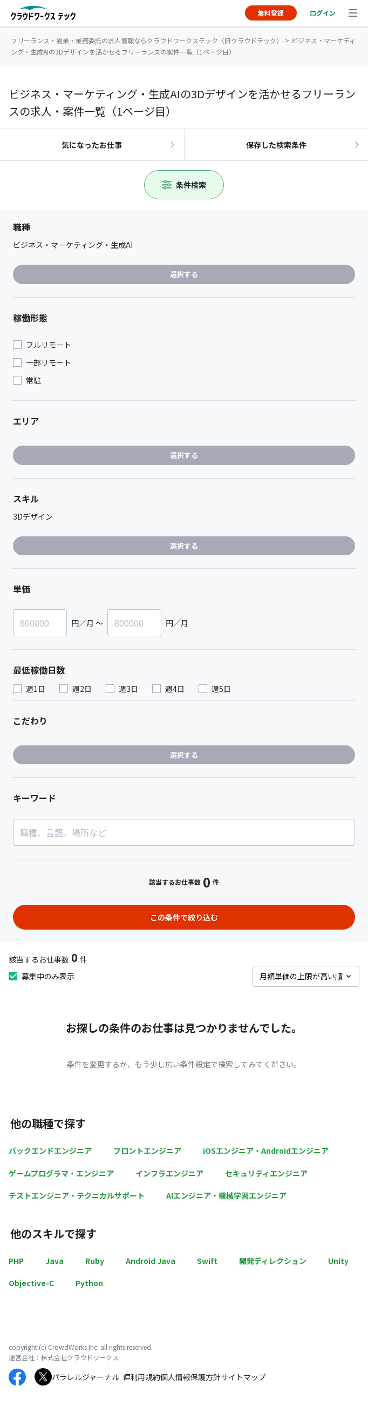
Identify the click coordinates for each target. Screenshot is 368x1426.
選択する (184, 274)
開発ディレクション (272, 1260)
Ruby (94, 1260)
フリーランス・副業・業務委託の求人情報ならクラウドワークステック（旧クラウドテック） (147, 40)
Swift (207, 1260)
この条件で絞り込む (184, 917)
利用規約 (145, 1376)
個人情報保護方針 (190, 1376)
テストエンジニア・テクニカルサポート (77, 1195)
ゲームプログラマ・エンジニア (61, 1173)
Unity (338, 1260)
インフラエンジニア (169, 1173)
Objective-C (31, 1282)
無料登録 (271, 12)
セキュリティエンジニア (266, 1173)
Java (54, 1260)
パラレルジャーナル (85, 1376)
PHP (16, 1260)
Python (89, 1282)
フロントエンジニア (147, 1150)
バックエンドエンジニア (50, 1150)
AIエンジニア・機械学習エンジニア (226, 1195)
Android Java (150, 1260)
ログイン (323, 12)
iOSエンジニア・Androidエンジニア (266, 1150)
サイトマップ (243, 1376)
